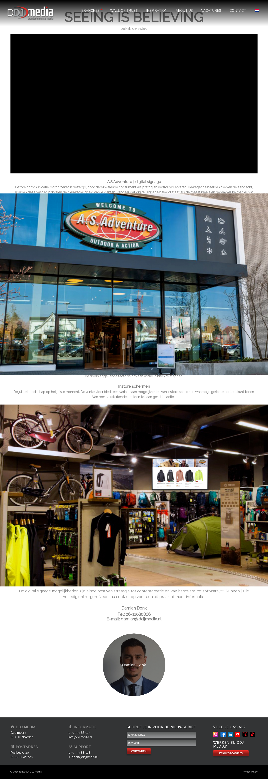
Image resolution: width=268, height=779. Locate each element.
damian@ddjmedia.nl (141, 618)
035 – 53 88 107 (79, 732)
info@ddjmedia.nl (80, 737)
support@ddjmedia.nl (83, 757)
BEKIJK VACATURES (230, 753)
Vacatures (211, 11)
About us (184, 11)
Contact (237, 11)
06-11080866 (138, 614)
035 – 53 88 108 (79, 752)
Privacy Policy (250, 771)
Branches (91, 11)
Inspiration (156, 11)
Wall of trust (124, 11)
